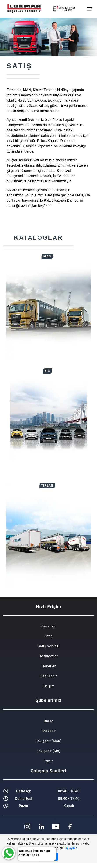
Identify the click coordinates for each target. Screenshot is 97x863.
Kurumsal (48, 626)
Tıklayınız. (71, 848)
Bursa (48, 721)
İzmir (48, 761)
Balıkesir (48, 731)
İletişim (48, 686)
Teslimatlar (48, 656)
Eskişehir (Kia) (48, 751)
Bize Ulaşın (48, 676)
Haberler (48, 666)
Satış (48, 636)
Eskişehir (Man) (48, 741)
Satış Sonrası (48, 646)
